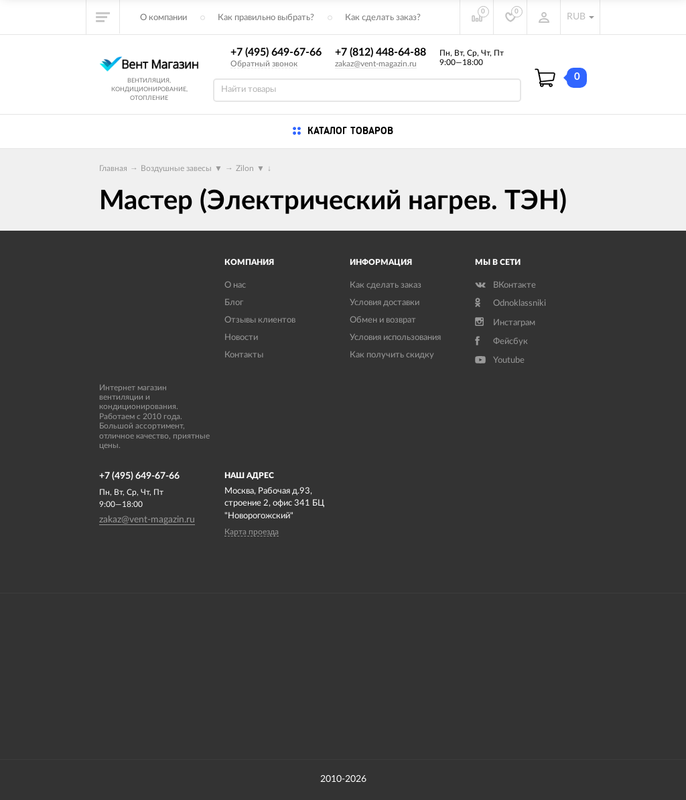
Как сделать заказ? (383, 17)
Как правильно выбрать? (266, 17)
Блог (233, 302)
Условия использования (395, 337)
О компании (163, 17)
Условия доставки (384, 302)
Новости (241, 337)
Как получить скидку (392, 355)
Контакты (243, 355)
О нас (235, 285)
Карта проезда (251, 532)
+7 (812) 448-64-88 (380, 52)
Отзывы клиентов (259, 320)
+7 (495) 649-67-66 (276, 52)
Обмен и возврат (383, 320)
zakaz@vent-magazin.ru (376, 64)
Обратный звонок (263, 64)
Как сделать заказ (385, 285)
